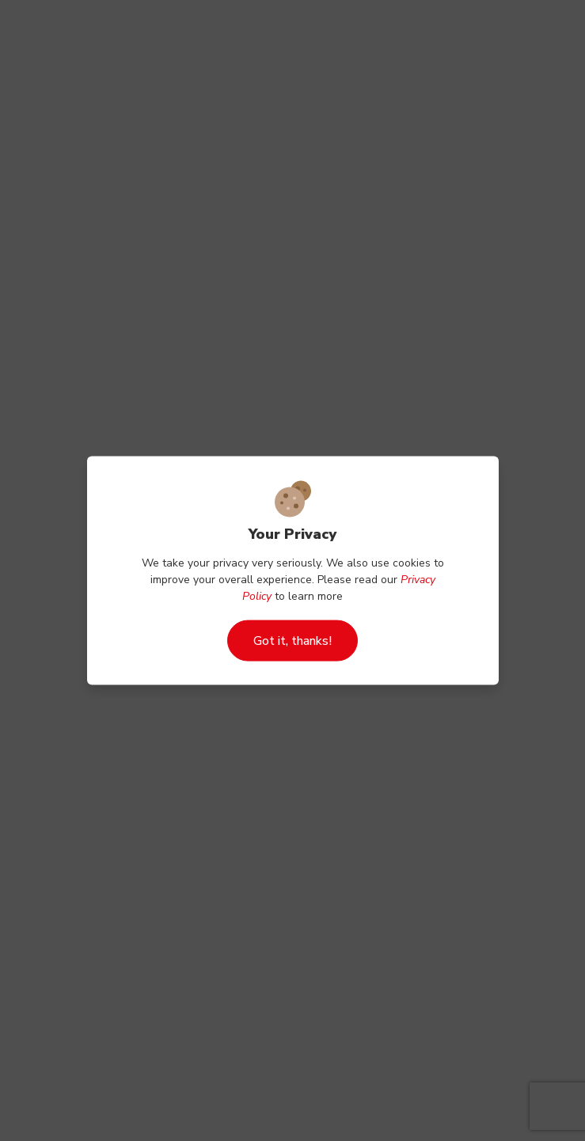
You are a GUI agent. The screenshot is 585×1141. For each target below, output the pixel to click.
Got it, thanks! (292, 641)
